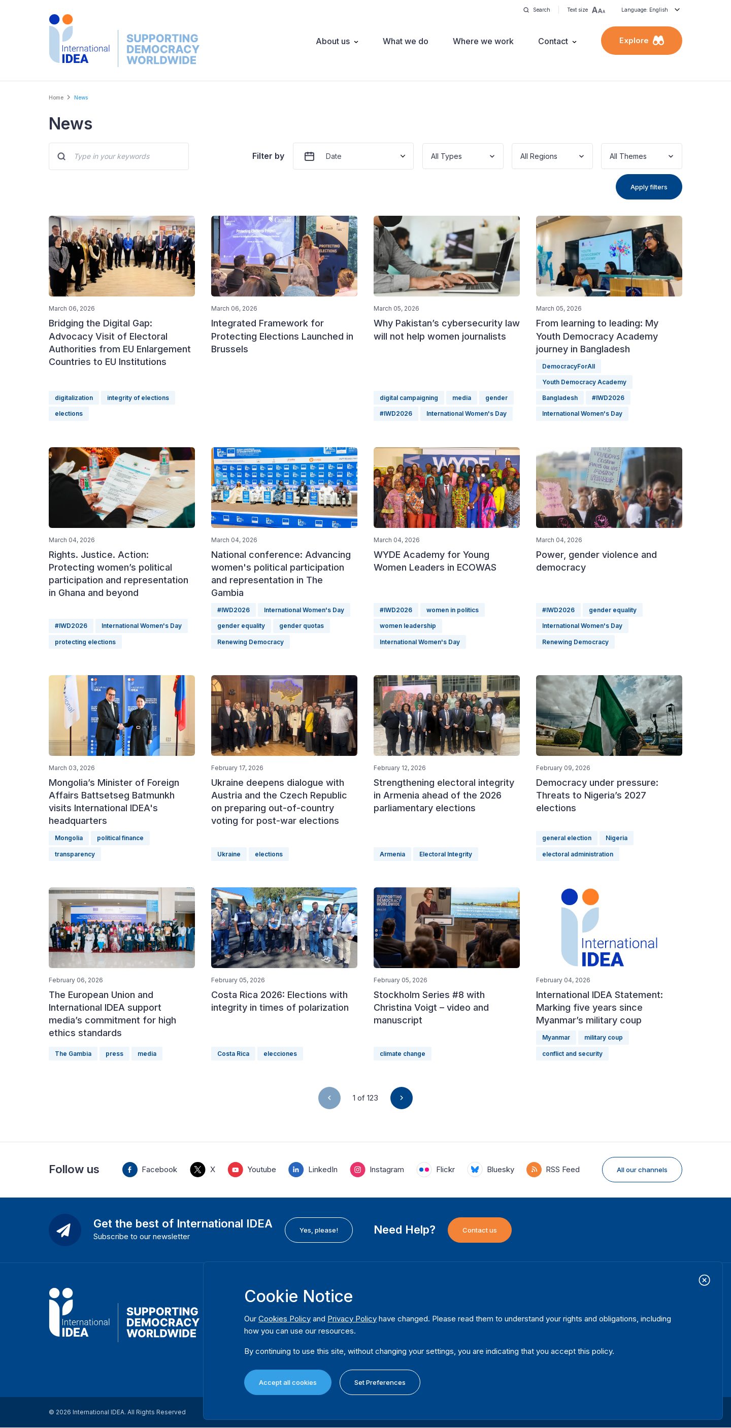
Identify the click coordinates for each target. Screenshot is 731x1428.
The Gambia (73, 1053)
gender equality (241, 625)
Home (56, 97)
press (114, 1053)
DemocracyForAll (568, 366)
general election (566, 838)
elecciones (280, 1053)
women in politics (452, 610)
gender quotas (301, 625)
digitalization (74, 398)
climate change (402, 1053)
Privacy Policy (352, 1318)
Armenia (392, 854)
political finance (120, 838)
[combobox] (432, 156)
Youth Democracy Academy (584, 382)
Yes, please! (319, 1230)
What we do (405, 41)
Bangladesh (560, 398)
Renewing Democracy (250, 642)
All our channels (642, 1170)
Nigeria (616, 838)
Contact (553, 41)
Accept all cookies (288, 1382)
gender (496, 398)
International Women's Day (466, 413)
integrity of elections (138, 398)
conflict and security (572, 1053)
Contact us (479, 1230)
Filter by (268, 156)
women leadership (408, 625)
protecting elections (85, 642)
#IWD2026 (396, 413)
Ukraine (229, 854)
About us (333, 41)
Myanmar (556, 1037)
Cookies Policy (284, 1318)
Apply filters (649, 187)
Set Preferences (380, 1382)
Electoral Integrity (445, 854)
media (461, 398)
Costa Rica (233, 1053)
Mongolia (69, 838)
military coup (603, 1037)
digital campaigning (409, 398)
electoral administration (577, 854)
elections (69, 413)
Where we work (483, 41)
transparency (75, 854)
